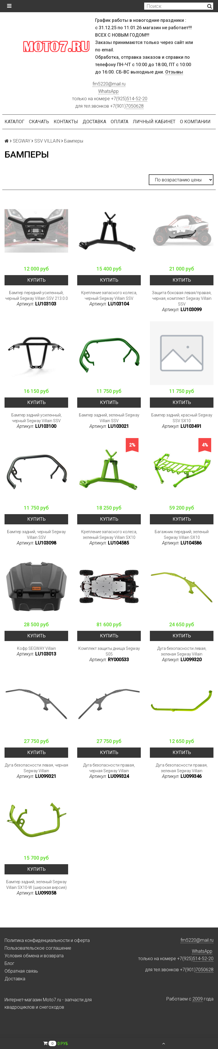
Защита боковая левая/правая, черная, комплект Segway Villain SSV (181, 298)
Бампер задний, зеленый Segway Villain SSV (109, 418)
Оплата (119, 121)
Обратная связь (21, 971)
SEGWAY (21, 141)
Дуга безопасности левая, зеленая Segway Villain (181, 651)
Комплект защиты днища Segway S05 (109, 651)
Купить (36, 280)
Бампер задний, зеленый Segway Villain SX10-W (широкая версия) (36, 885)
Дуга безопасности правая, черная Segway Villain (109, 768)
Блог (9, 963)
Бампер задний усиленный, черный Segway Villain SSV (36, 418)
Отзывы (174, 72)
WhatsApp (108, 91)
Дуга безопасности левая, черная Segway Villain (36, 768)
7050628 (135, 106)
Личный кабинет (154, 121)
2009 (197, 999)
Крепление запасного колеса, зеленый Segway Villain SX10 (109, 534)
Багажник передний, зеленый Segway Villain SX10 (182, 534)
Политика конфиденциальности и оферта (47, 940)
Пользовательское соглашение (38, 948)
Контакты (66, 121)
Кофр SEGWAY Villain (36, 648)
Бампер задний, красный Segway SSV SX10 (181, 418)
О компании (195, 121)
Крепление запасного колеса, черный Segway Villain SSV (109, 295)
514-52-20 (137, 98)
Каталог (14, 121)
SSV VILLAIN (47, 141)
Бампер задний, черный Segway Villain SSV (36, 534)
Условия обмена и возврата (34, 955)
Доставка (94, 121)
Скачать (39, 121)
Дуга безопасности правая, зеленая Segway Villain (181, 768)
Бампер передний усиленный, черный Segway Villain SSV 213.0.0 (36, 295)
